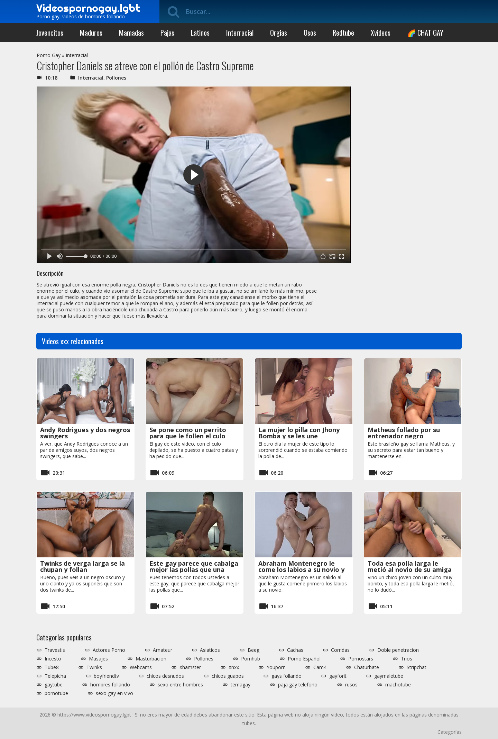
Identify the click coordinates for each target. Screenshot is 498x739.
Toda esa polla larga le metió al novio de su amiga (410, 566)
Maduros (91, 32)
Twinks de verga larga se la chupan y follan (82, 566)
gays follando (286, 676)
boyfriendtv (106, 676)
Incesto (53, 659)
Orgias (278, 32)
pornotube (56, 693)
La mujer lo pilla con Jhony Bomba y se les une (299, 433)
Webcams (141, 667)
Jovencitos (49, 32)
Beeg (253, 650)
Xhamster (190, 667)
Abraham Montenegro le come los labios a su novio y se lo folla (301, 569)
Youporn (276, 667)
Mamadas (131, 32)
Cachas (295, 650)
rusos (351, 684)
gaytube (54, 684)
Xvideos (380, 32)
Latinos (200, 32)
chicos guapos (228, 676)
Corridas (340, 650)
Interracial (239, 32)
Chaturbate (366, 667)
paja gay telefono (297, 684)
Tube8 (52, 667)
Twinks (94, 667)
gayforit (338, 676)
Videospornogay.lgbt (88, 8)
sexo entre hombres (180, 684)
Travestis (55, 650)
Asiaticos (210, 650)
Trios (406, 659)
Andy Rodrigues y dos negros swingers (85, 433)
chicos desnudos (165, 676)
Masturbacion (151, 659)
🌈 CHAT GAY (425, 32)
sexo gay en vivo (114, 693)
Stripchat (416, 667)
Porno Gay (49, 55)
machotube (398, 684)
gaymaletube (388, 676)
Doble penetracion (398, 650)
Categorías (449, 732)
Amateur (162, 650)
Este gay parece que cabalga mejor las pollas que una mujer (193, 569)
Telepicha (55, 676)
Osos (310, 32)
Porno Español (304, 659)
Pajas (167, 32)
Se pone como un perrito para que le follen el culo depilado (187, 436)
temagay (240, 684)
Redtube (343, 32)
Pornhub (250, 659)
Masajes (98, 659)
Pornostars (360, 659)
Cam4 (319, 667)
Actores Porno (109, 650)
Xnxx (234, 667)
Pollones (116, 77)
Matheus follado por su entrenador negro (404, 433)
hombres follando (110, 684)
